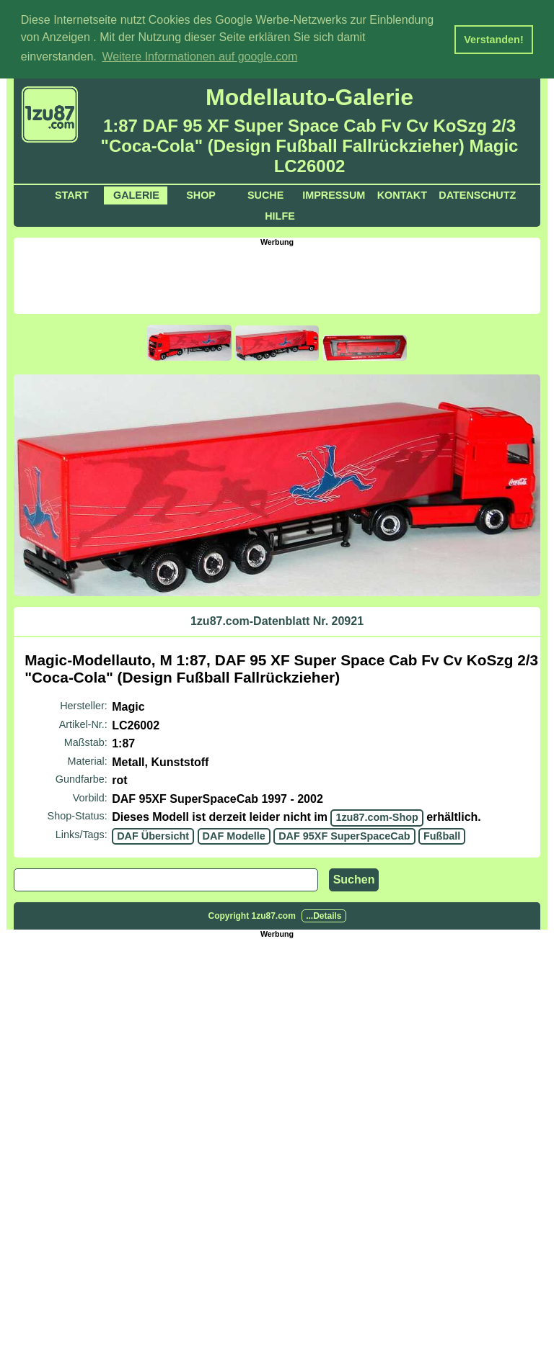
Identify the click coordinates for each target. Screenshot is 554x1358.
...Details (323, 914)
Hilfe (280, 215)
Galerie (136, 194)
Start (72, 194)
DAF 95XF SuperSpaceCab (344, 834)
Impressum (333, 194)
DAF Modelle (234, 834)
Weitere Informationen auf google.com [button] (199, 56)
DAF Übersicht (153, 834)
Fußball (441, 834)
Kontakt (402, 194)
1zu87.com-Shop (376, 816)
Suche (265, 194)
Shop (201, 194)
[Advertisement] (277, 278)
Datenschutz (477, 194)
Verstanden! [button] (493, 39)
